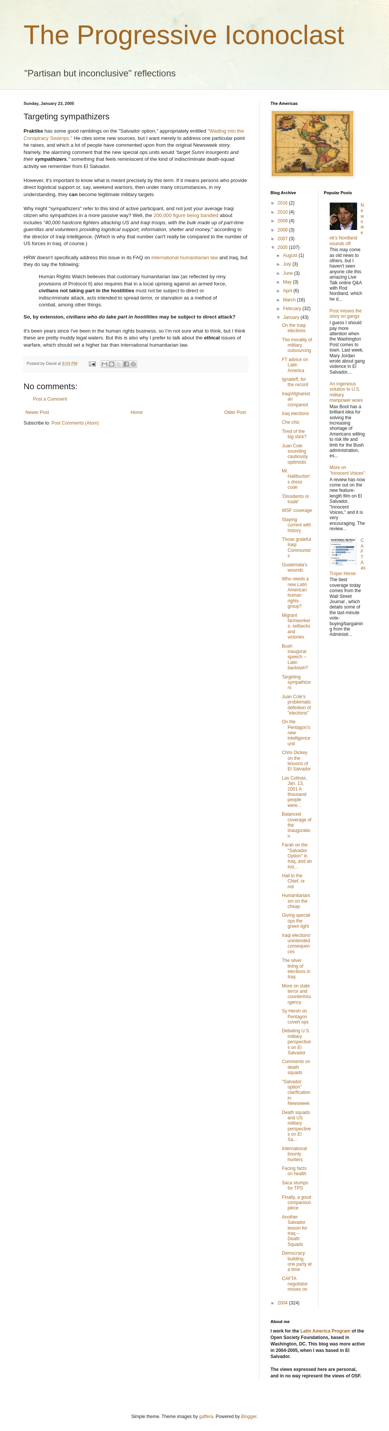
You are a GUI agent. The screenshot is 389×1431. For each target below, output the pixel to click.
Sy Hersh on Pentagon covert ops (295, 1016)
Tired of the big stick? (294, 434)
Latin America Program (325, 1331)
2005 (283, 247)
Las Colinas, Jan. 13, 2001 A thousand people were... (294, 791)
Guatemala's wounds (294, 567)
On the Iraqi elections (294, 328)
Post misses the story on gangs (346, 313)
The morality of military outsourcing (297, 345)
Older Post (235, 412)
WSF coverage (297, 510)
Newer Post (37, 412)
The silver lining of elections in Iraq (296, 968)
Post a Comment (50, 399)
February (292, 308)
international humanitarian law (185, 257)
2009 (283, 220)
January (291, 317)
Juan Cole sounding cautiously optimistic (295, 454)
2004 (283, 1303)
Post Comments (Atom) (75, 423)
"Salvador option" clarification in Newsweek (296, 1092)
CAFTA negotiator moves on (295, 1284)
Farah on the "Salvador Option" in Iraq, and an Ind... (297, 856)
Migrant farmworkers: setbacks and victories (296, 626)
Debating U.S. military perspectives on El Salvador (296, 1041)
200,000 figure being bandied (185, 215)
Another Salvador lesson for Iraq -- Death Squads (294, 1230)
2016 (283, 203)
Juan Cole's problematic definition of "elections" (296, 705)
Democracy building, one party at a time (297, 1261)
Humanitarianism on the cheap (296, 901)
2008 (283, 230)
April (288, 290)
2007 (283, 238)
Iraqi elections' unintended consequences (296, 943)
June (288, 273)
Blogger (249, 1416)
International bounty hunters (294, 1154)
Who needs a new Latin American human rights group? (295, 592)
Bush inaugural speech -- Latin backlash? (295, 657)
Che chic (291, 422)
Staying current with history (296, 525)
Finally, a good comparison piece (296, 1203)
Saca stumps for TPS (295, 1185)
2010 (283, 212)
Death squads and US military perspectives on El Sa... (296, 1126)
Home (137, 412)
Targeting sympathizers (296, 682)
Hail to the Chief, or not (293, 881)
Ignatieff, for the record (295, 382)
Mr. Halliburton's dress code (296, 479)
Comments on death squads (296, 1067)
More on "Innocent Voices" (347, 470)
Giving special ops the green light (296, 921)
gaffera (206, 1416)
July (288, 264)
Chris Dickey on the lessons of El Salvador (296, 761)
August (291, 255)
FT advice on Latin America (295, 365)
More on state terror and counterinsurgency (296, 994)
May (288, 282)
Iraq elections (295, 413)
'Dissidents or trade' (295, 499)
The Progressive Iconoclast (184, 35)
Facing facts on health (294, 1171)
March (290, 300)
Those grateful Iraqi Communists (296, 547)
